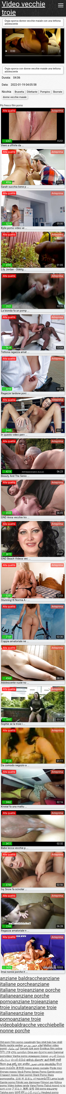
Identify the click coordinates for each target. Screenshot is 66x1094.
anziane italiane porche (29, 981)
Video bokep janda (18, 1085)
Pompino (45, 91)
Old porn (5, 1042)
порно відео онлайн (37, 1068)
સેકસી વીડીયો (18, 1060)
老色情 (20, 1068)
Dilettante (32, 91)
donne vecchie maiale (15, 97)
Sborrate (57, 91)
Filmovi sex (47, 1082)
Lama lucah (57, 1078)
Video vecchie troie (23, 8)
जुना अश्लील (24, 1064)
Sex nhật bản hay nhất (49, 1042)
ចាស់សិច (11, 1068)
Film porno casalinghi (23, 1042)
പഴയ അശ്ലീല (46, 1064)
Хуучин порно (8, 1071)
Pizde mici (56, 1068)
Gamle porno (54, 1071)
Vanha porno (20, 1056)
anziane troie (27, 1001)
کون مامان (13, 1048)
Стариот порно (9, 1075)
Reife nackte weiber (11, 1045)
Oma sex (32, 1052)
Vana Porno (37, 1085)
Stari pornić (26, 1075)
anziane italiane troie (24, 987)
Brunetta (19, 91)
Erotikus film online (51, 1048)
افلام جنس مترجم (33, 1045)
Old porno (41, 1088)
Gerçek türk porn (29, 1048)
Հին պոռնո (19, 1052)
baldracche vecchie (33, 1025)
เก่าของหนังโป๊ (41, 1078)
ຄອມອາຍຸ (52, 1088)
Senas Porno (39, 1071)
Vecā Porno (24, 1071)
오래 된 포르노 (24, 1078)
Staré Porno (40, 1075)
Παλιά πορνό (52, 1085)
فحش (33, 1064)
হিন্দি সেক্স (5, 1052)
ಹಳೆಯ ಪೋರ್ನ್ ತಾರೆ (37, 1060)
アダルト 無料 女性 (23, 1088)
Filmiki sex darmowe (28, 1082)
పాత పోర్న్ (12, 1064)
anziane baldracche (21, 978)
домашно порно (38, 1056)
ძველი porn (46, 1052)
